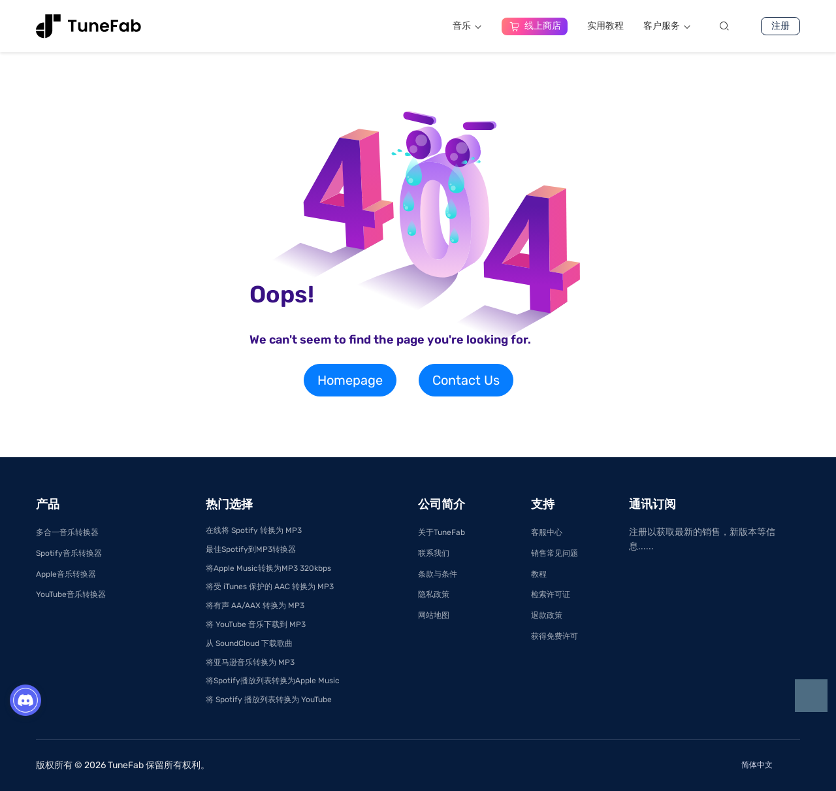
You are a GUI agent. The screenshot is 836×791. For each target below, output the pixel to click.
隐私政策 (433, 594)
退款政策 (546, 615)
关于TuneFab (441, 532)
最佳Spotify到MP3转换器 (251, 549)
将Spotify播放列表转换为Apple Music (273, 680)
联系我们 (433, 553)
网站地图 (433, 615)
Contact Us (466, 380)
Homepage (350, 380)
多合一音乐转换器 (67, 532)
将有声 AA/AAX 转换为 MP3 (255, 605)
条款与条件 (437, 574)
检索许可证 (550, 594)
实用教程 (605, 25)
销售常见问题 (554, 553)
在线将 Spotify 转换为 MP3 (254, 530)
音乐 (467, 25)
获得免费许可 (554, 636)
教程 (539, 574)
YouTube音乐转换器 (71, 594)
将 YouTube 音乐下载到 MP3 (256, 624)
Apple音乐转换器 (66, 574)
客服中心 (546, 532)
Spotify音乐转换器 (69, 553)
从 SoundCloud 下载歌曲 (249, 643)
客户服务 (667, 25)
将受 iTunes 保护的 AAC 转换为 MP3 (270, 586)
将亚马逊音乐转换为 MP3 (250, 662)
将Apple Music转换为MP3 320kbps (268, 568)
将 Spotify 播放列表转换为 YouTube (269, 699)
